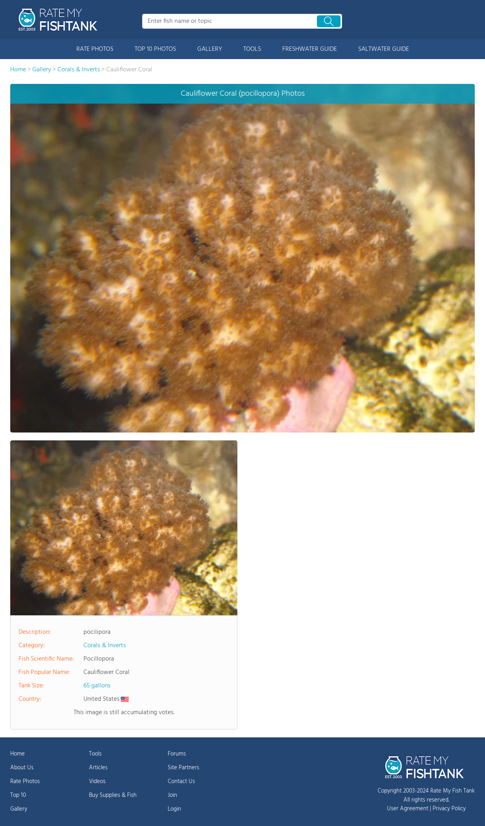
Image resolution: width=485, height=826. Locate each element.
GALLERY (209, 49)
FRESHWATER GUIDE (309, 49)
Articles (98, 767)
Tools (95, 754)
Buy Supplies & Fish (113, 795)
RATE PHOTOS (94, 49)
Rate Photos (25, 781)
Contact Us (181, 781)
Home (17, 754)
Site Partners (183, 767)
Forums (177, 754)
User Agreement (407, 808)
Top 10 (18, 795)
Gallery (18, 809)
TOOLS (252, 49)
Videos (97, 781)
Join (172, 795)
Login (174, 809)
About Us (21, 767)
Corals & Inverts (104, 645)
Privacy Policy (449, 808)
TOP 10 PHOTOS (155, 49)
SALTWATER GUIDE (383, 49)
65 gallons (97, 686)
